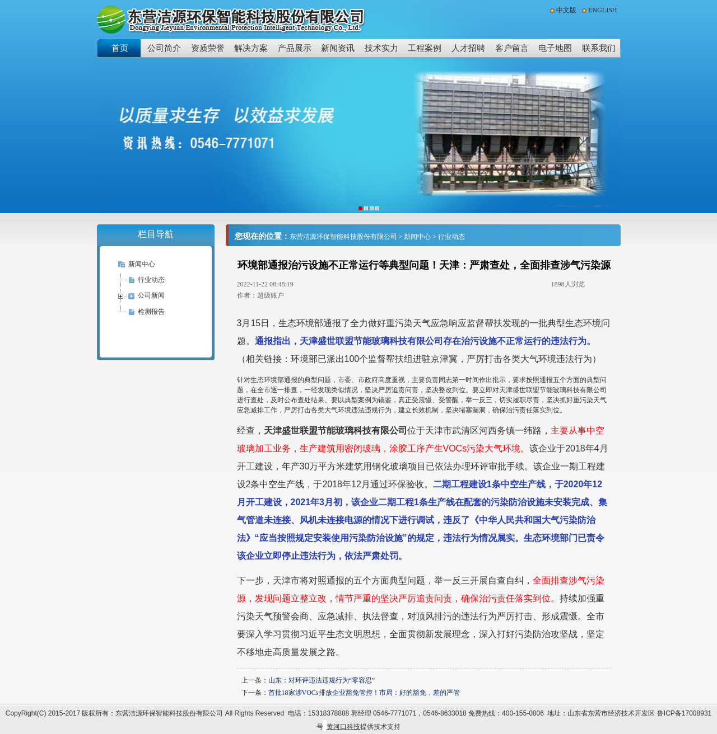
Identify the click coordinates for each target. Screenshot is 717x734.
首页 (119, 48)
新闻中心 (141, 264)
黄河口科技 (343, 727)
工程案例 (424, 48)
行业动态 (151, 280)
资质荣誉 (208, 48)
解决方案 (251, 48)
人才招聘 (468, 48)
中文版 (566, 10)
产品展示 (294, 48)
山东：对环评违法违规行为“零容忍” (321, 680)
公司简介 (164, 48)
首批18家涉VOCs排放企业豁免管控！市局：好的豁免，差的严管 (364, 693)
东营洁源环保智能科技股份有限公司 (343, 237)
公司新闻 (151, 295)
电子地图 (555, 48)
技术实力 (381, 48)
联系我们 (599, 48)
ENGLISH (602, 10)
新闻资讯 (338, 48)
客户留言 (512, 48)
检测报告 (151, 312)
